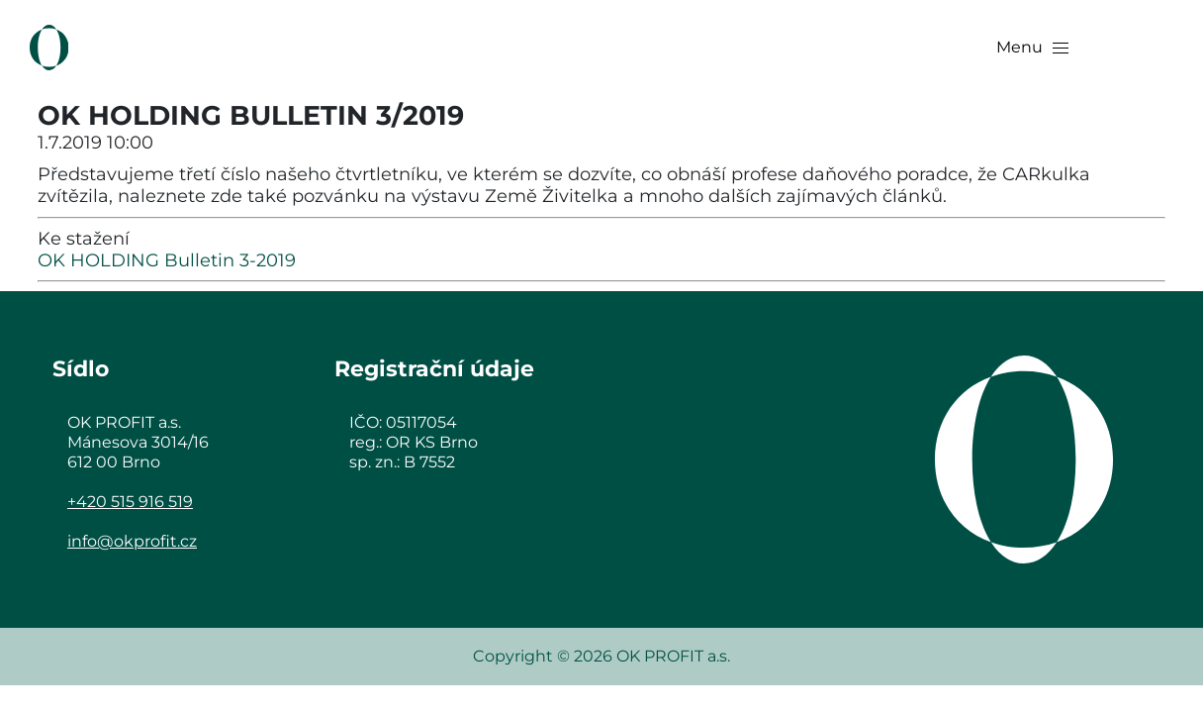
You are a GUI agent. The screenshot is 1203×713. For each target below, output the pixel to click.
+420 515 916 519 (130, 501)
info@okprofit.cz (132, 541)
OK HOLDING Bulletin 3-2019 (167, 260)
